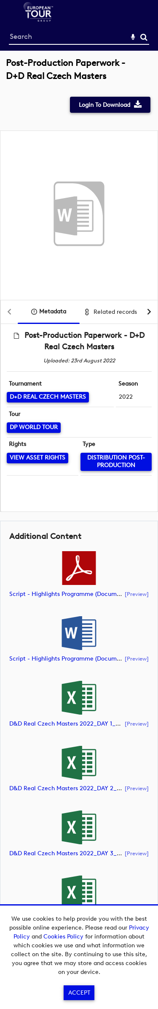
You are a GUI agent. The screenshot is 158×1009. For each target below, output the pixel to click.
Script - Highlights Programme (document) (68, 594)
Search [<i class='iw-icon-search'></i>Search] (143, 37)
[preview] (137, 593)
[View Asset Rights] (37, 458)
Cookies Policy (63, 936)
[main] (79, 504)
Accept (79, 992)
